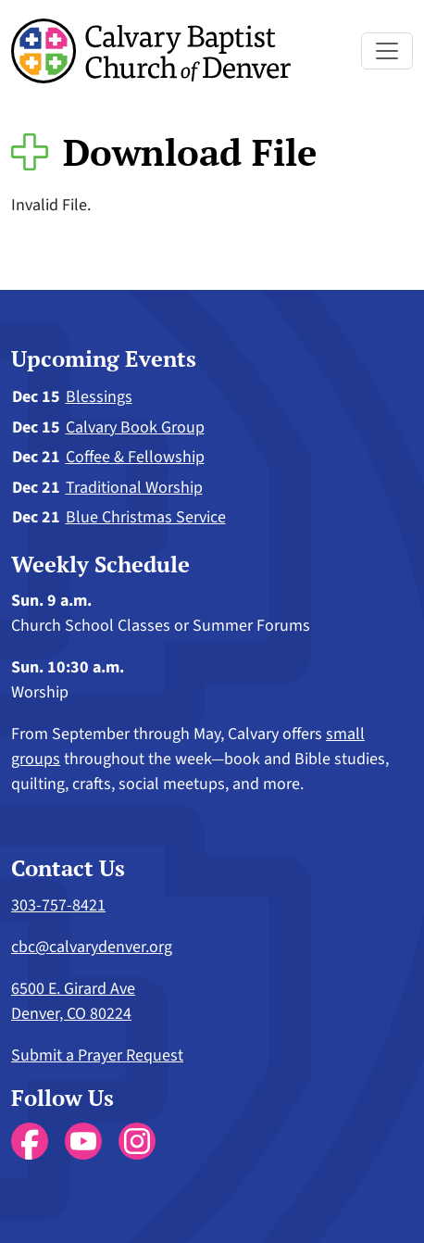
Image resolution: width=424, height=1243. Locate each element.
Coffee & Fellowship (135, 457)
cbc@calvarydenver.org (91, 947)
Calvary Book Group (135, 427)
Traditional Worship (134, 487)
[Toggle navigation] (387, 50)
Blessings (99, 396)
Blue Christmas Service (146, 517)
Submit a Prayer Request (97, 1055)
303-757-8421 (58, 905)
